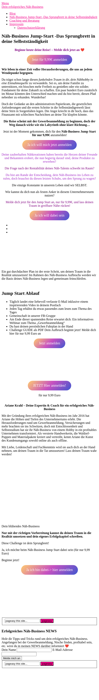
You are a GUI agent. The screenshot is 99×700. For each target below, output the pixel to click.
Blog (12, 13)
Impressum (16, 24)
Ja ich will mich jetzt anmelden (49, 145)
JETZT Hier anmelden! (49, 385)
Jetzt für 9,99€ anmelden (49, 60)
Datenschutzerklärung (31, 27)
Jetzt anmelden (49, 343)
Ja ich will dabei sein (49, 215)
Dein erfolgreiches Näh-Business (22, 6)
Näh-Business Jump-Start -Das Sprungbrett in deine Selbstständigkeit (53, 17)
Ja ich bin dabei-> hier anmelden (49, 570)
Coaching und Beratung (24, 20)
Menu (5, 3)
